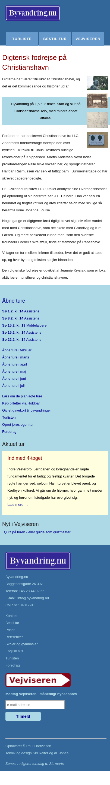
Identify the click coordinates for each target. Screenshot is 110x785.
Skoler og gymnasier (21, 644)
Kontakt (11, 616)
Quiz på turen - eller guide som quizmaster (37, 532)
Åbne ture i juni (14, 378)
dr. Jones (61, 753)
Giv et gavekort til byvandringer (26, 410)
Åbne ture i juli (13, 386)
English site (14, 651)
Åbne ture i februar (17, 350)
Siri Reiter (40, 753)
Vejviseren (88, 39)
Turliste (22, 39)
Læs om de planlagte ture (22, 396)
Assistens (20, 311)
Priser (10, 630)
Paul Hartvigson (38, 746)
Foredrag (9, 432)
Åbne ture (13, 301)
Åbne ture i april (14, 364)
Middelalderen (25, 325)
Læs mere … (18, 505)
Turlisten (8, 417)
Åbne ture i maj (14, 371)
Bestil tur (55, 39)
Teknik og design (18, 753)
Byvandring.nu (16, 577)
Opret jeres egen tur (18, 424)
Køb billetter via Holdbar (21, 403)
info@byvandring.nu (33, 598)
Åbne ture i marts (15, 357)
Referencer (14, 637)
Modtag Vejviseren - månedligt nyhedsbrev (41, 694)
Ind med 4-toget (25, 458)
